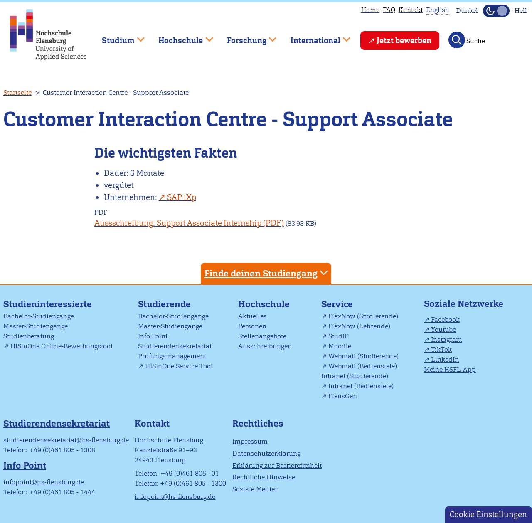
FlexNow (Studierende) (363, 316)
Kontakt (411, 9)
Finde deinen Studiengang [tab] (267, 272)
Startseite (17, 92)
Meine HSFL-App (450, 369)
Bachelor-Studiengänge (38, 316)
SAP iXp (181, 197)
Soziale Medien (255, 489)
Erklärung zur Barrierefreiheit (277, 465)
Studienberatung (28, 336)
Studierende (164, 304)
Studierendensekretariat (175, 346)
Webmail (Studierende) (363, 356)
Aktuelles (252, 316)
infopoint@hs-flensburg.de (43, 482)
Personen (252, 326)
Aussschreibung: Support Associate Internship (177, 223)
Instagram (446, 339)
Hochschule (264, 304)
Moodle (339, 346)
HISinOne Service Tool (179, 366)
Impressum (250, 441)
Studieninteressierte (47, 304)
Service (337, 304)
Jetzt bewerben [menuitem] (404, 40)
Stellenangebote (262, 336)
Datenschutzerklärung (266, 453)
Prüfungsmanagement (172, 356)
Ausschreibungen (265, 346)
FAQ (389, 9)
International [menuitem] (314, 36)
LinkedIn (445, 359)
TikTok (441, 349)
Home (370, 9)
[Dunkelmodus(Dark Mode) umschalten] (496, 11)
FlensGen (342, 396)
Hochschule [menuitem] (180, 36)
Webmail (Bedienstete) (362, 366)
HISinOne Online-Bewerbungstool (61, 346)
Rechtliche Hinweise (263, 477)
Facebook (445, 319)
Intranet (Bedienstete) (361, 386)
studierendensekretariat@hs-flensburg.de (66, 440)
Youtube (443, 329)
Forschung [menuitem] (245, 36)
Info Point (152, 336)
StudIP (338, 336)
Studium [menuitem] (117, 36)
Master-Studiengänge (35, 326)
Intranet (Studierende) (354, 376)
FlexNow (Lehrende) (359, 326)
